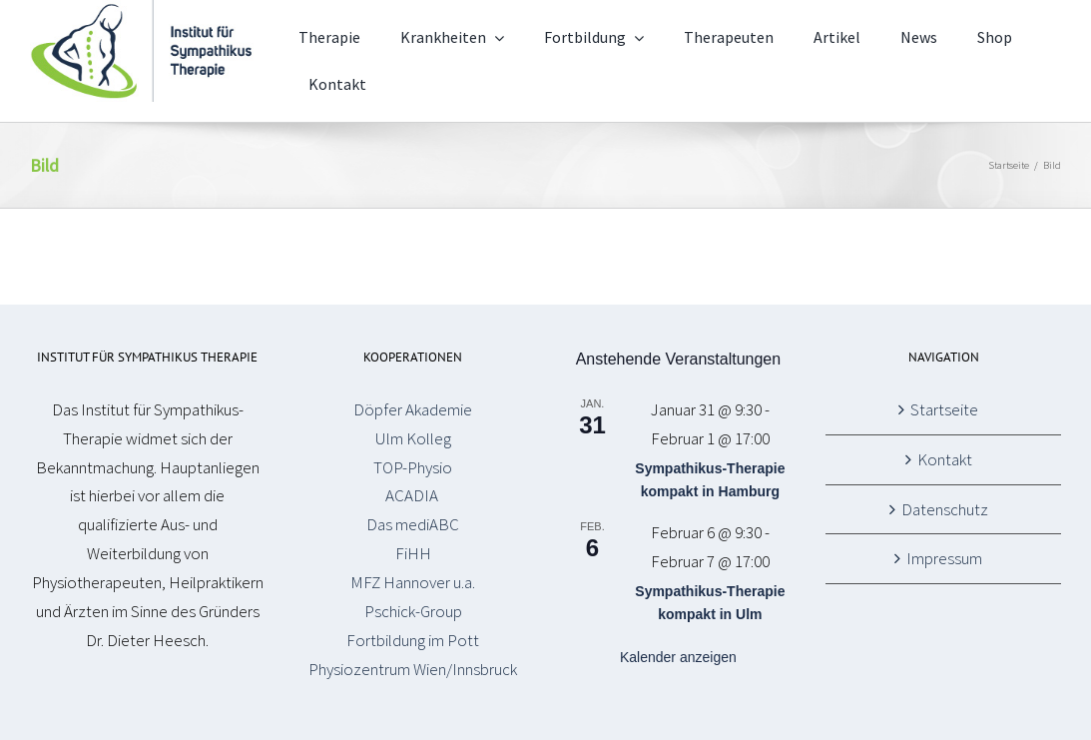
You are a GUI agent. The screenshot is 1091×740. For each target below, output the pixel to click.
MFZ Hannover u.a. (412, 582)
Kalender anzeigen (678, 657)
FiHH (413, 553)
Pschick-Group (413, 611)
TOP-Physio (412, 467)
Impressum (944, 558)
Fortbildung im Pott (412, 640)
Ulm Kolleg (413, 438)
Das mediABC (412, 524)
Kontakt (944, 459)
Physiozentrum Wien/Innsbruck (412, 669)
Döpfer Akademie (412, 409)
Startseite (944, 409)
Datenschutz (944, 509)
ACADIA (413, 495)
